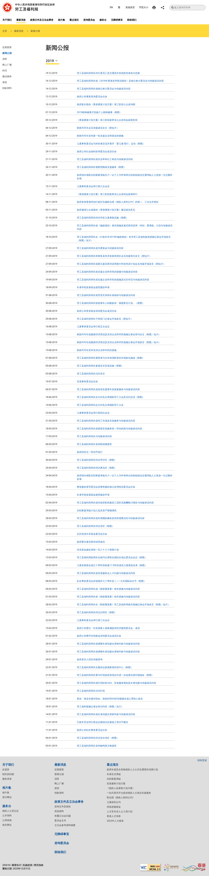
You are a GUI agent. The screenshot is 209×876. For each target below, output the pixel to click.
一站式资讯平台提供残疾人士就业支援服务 (129, 792)
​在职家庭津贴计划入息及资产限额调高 (97, 510)
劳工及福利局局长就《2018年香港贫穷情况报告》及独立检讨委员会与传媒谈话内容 (120, 80)
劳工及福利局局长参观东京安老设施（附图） (100, 365)
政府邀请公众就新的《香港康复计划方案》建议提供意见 (106, 209)
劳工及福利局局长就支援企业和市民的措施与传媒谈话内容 (107, 271)
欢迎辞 (5, 769)
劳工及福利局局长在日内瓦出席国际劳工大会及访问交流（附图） (110, 397)
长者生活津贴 (114, 774)
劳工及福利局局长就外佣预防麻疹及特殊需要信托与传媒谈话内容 (110, 518)
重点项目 (74, 19)
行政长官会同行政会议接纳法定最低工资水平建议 (102, 722)
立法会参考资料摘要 (64, 825)
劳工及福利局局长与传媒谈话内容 (94, 436)
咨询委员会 (89, 19)
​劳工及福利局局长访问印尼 (91, 690)
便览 (4, 82)
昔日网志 (7, 797)
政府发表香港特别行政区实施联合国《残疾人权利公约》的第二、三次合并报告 (117, 202)
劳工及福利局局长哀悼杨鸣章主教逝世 (97, 745)
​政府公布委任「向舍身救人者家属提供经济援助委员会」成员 (108, 628)
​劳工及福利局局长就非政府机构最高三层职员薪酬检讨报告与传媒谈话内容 (115, 502)
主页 (4, 30)
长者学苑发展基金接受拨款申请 (93, 287)
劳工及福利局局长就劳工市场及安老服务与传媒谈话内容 (106, 420)
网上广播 (7, 64)
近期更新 (7, 47)
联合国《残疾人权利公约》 (121, 797)
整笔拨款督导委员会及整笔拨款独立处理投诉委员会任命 (106, 487)
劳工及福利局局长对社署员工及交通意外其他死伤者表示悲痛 (108, 73)
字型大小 (143, 7)
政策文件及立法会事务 (41, 19)
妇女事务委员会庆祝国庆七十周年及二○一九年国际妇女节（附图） (111, 581)
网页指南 (38, 865)
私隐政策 (27, 865)
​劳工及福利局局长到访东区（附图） (95, 526)
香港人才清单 (114, 816)
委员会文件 (60, 820)
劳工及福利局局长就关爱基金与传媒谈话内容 (100, 248)
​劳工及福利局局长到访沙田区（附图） (97, 612)
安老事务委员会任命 (87, 381)
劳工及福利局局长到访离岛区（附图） (97, 467)
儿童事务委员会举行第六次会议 (93, 186)
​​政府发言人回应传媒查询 (90, 659)
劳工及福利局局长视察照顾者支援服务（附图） (101, 167)
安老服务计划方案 (116, 783)
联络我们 (131, 19)
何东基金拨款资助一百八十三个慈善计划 (98, 549)
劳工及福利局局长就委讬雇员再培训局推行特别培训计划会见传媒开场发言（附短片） (121, 264)
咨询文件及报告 (62, 806)
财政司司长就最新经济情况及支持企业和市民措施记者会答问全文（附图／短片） (119, 334)
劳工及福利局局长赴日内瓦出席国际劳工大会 (100, 405)
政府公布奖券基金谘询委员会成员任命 (97, 311)
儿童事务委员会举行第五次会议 (93, 326)
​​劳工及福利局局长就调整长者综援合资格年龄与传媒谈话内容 (108, 651)
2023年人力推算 (115, 820)
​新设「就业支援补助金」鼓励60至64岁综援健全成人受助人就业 (110, 698)
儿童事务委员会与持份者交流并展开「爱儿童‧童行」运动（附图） (111, 143)
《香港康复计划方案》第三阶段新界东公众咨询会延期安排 (107, 120)
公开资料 (7, 815)
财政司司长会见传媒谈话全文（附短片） (98, 128)
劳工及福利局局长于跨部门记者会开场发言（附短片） (105, 318)
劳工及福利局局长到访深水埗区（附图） (98, 738)
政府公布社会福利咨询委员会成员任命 (97, 151)
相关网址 (7, 825)
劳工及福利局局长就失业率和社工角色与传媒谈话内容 (105, 159)
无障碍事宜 (117, 19)
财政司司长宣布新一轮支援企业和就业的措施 (100, 135)
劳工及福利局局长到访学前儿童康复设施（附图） (102, 217)
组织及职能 (8, 774)
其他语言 (130, 7)
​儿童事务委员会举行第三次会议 (93, 620)
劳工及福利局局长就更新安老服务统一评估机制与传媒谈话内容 (109, 428)
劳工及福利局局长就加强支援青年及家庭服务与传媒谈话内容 (108, 389)
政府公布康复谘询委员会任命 (92, 96)
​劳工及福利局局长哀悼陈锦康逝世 (94, 444)
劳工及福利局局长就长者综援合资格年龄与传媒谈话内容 (106, 714)
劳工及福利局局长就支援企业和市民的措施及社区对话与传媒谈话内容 (113, 279)
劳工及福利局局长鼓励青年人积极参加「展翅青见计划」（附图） (110, 303)
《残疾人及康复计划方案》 (121, 788)
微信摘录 (7, 76)
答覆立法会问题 (62, 815)
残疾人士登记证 (10, 811)
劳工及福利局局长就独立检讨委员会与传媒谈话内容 (103, 88)
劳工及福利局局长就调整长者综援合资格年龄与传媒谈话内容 (108, 643)
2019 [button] (50, 61)
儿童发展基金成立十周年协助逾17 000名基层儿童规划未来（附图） (112, 565)
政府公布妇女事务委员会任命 (92, 730)
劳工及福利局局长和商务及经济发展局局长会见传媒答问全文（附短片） (114, 256)
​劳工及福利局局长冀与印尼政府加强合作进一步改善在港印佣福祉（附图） (115, 675)
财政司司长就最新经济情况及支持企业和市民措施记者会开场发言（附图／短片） (119, 342)
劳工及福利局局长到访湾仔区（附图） (97, 460)
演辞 (4, 58)
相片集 (61, 19)
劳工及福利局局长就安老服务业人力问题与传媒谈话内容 (106, 573)
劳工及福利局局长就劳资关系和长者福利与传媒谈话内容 (106, 295)
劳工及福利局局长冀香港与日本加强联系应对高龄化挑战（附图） (110, 358)
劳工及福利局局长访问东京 (91, 373)
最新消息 (21, 19)
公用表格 (7, 820)
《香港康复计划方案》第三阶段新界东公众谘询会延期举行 (107, 194)
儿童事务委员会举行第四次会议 (93, 412)
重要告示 (16, 865)
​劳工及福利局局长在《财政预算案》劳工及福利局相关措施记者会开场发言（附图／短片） (123, 604)
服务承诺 (7, 778)
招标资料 (7, 87)
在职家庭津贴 (114, 778)
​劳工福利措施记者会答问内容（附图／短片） (100, 706)
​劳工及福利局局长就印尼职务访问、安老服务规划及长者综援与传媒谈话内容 (116, 683)
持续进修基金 (114, 806)
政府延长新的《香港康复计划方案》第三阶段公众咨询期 (106, 104)
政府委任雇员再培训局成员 (91, 541)
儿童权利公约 (114, 802)
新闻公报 (7, 52)
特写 (4, 70)
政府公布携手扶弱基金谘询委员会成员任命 (99, 635)
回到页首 (202, 760)
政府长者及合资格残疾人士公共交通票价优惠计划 (132, 769)
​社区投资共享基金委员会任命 (92, 534)
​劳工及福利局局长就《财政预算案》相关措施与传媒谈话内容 (108, 589)
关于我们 (7, 19)
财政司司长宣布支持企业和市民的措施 (97, 350)
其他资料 (59, 811)
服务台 (102, 19)
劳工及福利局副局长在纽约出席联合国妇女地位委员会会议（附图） (112, 557)
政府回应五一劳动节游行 (90, 452)
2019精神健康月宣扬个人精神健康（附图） (99, 112)
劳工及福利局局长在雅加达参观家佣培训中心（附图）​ (105, 667)
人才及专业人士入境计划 (119, 811)
